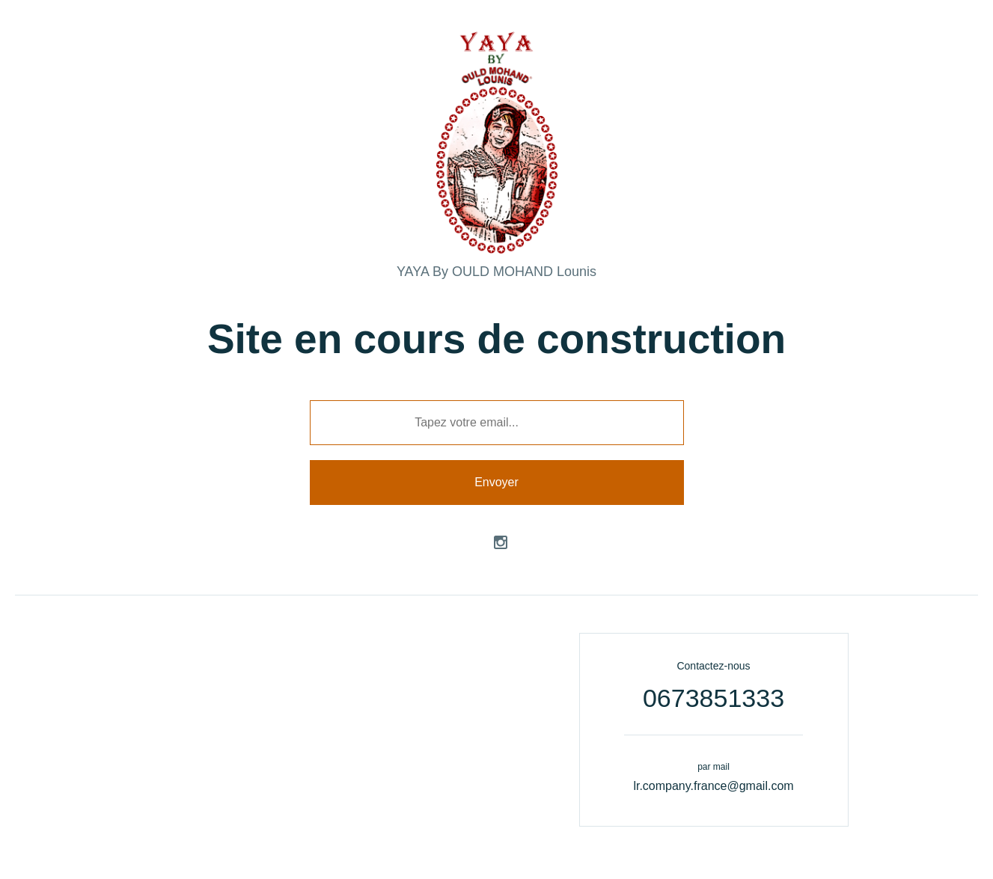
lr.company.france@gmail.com (713, 786)
